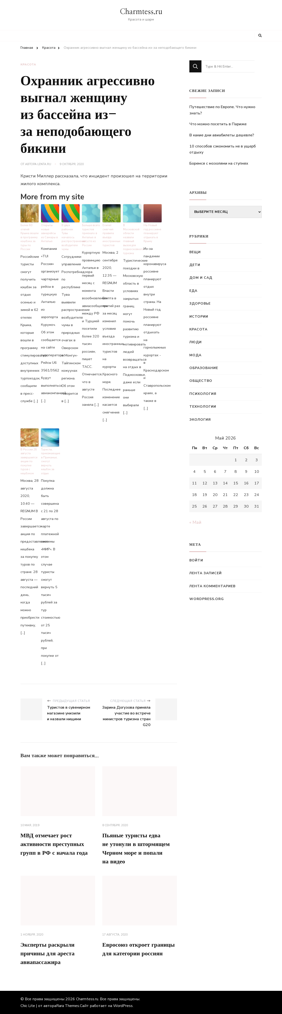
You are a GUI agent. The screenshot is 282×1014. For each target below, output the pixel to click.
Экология (200, 419)
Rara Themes (67, 1005)
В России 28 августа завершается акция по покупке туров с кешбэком (29, 461)
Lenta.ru (44, 164)
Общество (200, 380)
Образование (203, 368)
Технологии (202, 406)
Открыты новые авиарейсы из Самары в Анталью (49, 233)
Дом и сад (200, 277)
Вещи (195, 252)
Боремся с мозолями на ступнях (218, 163)
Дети (194, 265)
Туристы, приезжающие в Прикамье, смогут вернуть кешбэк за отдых (50, 461)
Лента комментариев (212, 586)
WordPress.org (206, 599)
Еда (193, 290)
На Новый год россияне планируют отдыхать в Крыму (152, 233)
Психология (202, 394)
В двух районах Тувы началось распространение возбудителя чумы (71, 237)
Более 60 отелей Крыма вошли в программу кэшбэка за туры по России (30, 237)
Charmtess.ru (141, 11)
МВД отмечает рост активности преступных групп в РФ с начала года (54, 844)
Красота (28, 64)
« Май (195, 522)
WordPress (123, 1005)
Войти (196, 560)
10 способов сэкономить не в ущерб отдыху (222, 149)
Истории (198, 316)
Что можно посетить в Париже (218, 124)
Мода (195, 355)
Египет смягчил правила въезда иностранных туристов (111, 235)
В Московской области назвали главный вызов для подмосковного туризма (132, 239)
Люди (195, 342)
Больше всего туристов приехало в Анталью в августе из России (91, 235)
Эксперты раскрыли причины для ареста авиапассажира (48, 953)
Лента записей (205, 573)
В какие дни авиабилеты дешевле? (221, 135)
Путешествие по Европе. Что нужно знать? (222, 110)
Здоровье (200, 303)
